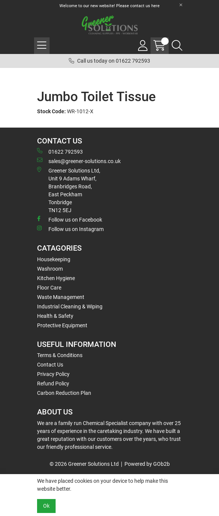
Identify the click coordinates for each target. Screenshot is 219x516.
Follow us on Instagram (70, 228)
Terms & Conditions (59, 355)
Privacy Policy (53, 374)
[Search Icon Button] (177, 45)
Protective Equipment (62, 325)
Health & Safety (55, 316)
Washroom (50, 269)
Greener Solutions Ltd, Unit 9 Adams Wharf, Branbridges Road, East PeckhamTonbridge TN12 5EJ (68, 190)
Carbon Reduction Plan (64, 393)
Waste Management (60, 297)
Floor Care (49, 288)
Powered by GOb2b (147, 464)
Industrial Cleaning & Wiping (70, 306)
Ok (46, 506)
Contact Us (50, 365)
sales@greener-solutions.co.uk (79, 160)
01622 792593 (60, 151)
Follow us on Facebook (69, 219)
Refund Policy (53, 383)
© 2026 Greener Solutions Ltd (84, 464)
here (155, 5)
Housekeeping (53, 259)
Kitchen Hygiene (56, 278)
